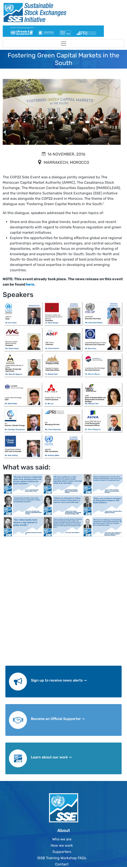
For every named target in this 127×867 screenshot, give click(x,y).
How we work (62, 845)
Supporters (61, 852)
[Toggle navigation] (63, 43)
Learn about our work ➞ (51, 757)
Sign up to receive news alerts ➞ (59, 680)
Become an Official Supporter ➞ (58, 719)
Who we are (61, 839)
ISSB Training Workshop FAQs (61, 858)
